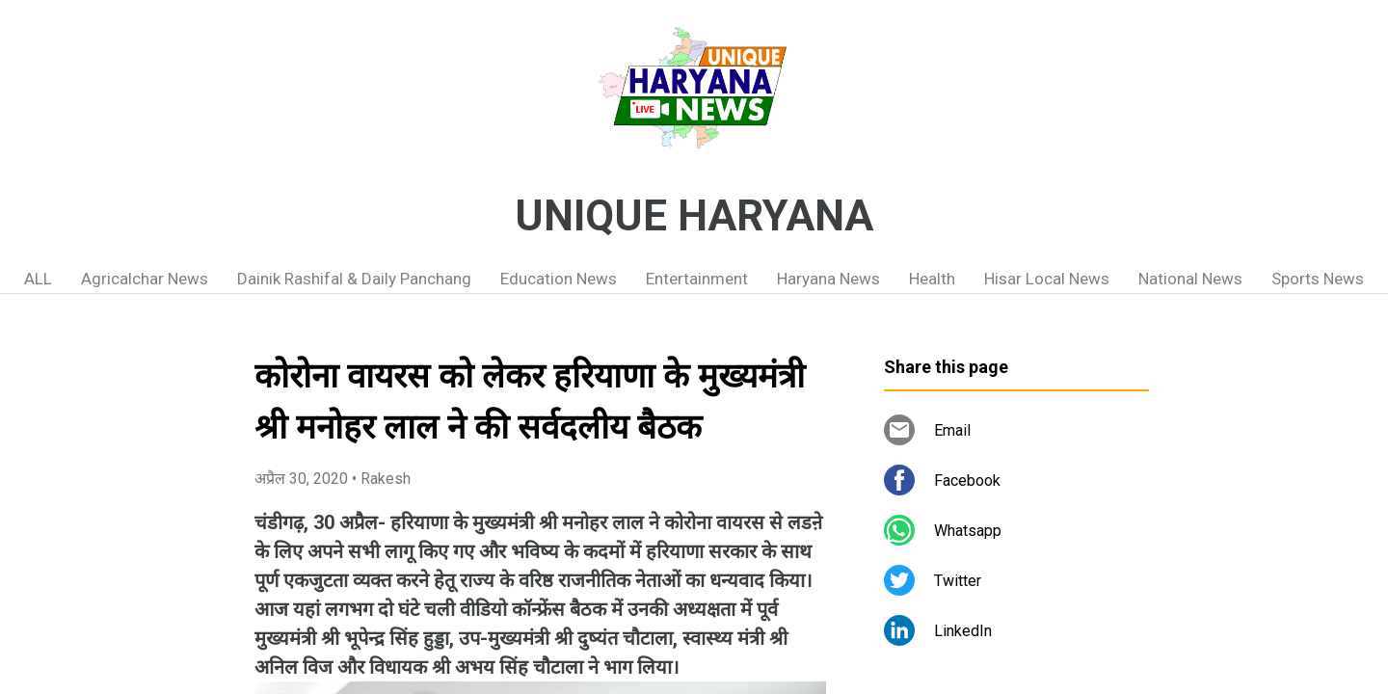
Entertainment (697, 278)
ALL (38, 278)
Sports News (1317, 278)
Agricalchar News (144, 278)
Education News (558, 278)
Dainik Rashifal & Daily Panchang (354, 278)
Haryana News (828, 278)
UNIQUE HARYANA (694, 216)
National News (1190, 278)
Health (932, 278)
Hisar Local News (1046, 278)
